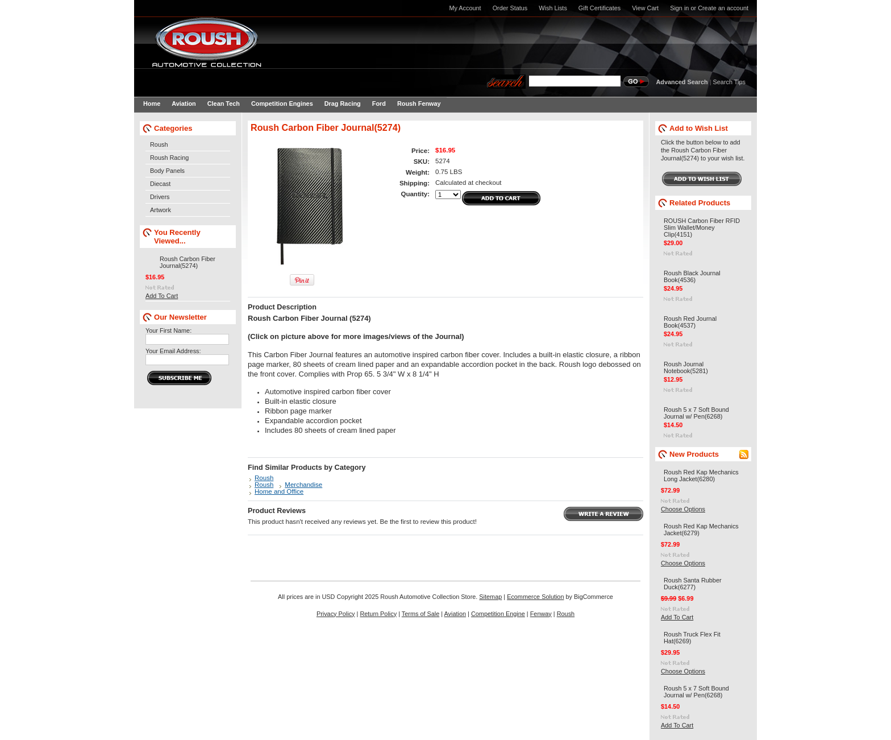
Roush (159, 144)
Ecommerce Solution (535, 596)
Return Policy (378, 613)
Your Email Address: (173, 351)
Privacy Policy (336, 613)
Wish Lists (553, 8)
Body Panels (167, 170)
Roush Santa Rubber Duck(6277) (693, 583)
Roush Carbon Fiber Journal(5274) (187, 262)
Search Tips (729, 81)
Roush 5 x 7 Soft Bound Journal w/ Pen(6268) (696, 413)
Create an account (723, 8)
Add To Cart (161, 295)
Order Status (510, 8)
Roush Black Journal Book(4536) (692, 276)
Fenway (541, 613)
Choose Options (683, 509)
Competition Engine (498, 613)
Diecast (160, 183)
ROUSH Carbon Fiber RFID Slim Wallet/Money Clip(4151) (702, 227)
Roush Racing (169, 157)
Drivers (159, 196)
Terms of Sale (420, 613)
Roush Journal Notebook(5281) (686, 367)
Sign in (679, 8)
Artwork (160, 209)
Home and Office (279, 491)
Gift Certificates (599, 8)
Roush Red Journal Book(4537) (690, 322)
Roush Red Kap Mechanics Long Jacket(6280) (701, 475)
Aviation (455, 613)
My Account (465, 8)
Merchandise (303, 484)
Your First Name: (168, 330)
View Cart (645, 8)
